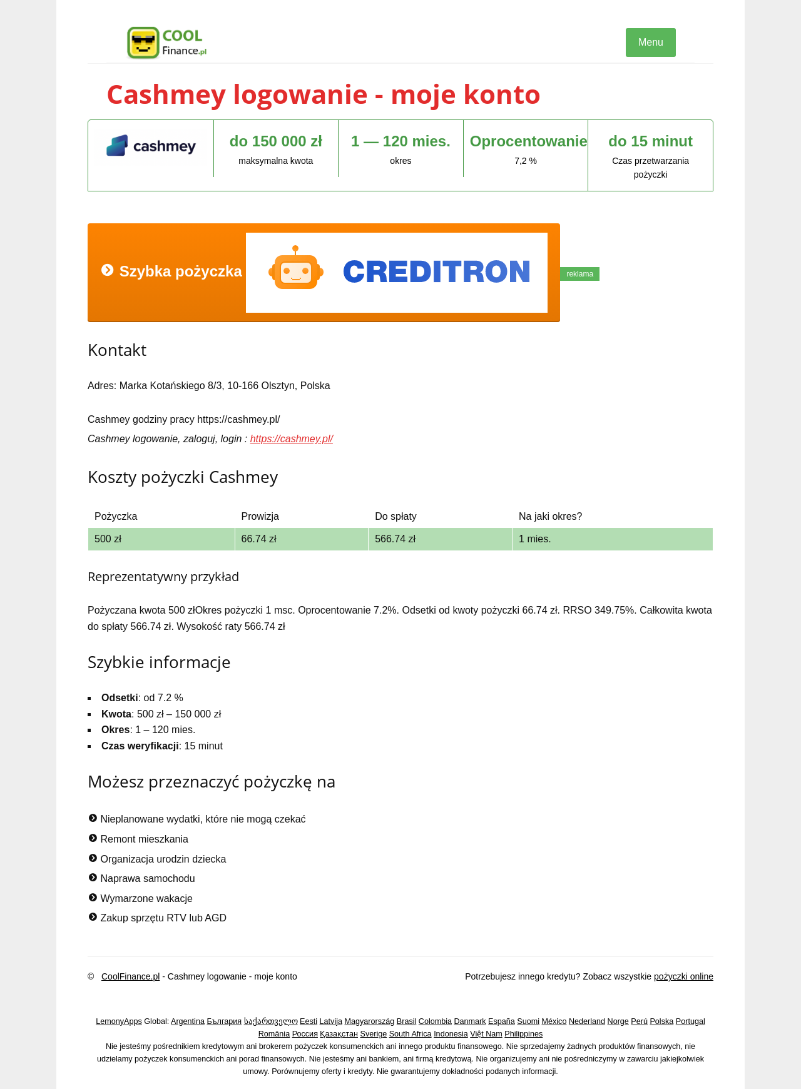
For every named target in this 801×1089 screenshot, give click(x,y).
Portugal (690, 1021)
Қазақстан (339, 1034)
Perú (639, 1021)
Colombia (435, 1021)
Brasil (407, 1021)
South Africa (410, 1034)
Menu (650, 42)
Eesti (308, 1021)
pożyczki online (683, 976)
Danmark (470, 1021)
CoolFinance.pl (130, 976)
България (224, 1021)
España (501, 1021)
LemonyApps (119, 1021)
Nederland (587, 1021)
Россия (305, 1034)
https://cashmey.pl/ (291, 438)
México (554, 1021)
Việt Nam (486, 1034)
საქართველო (271, 1021)
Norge (618, 1021)
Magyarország (370, 1021)
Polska (661, 1021)
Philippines (523, 1034)
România (274, 1034)
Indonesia (451, 1034)
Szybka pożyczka (324, 273)
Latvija (331, 1021)
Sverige (373, 1034)
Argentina (188, 1021)
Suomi (528, 1021)
